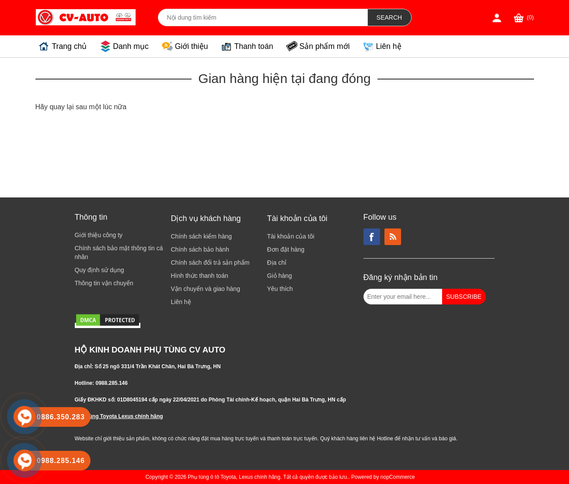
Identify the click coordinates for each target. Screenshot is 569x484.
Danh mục (130, 46)
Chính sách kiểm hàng (201, 236)
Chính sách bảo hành (200, 249)
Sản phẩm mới (324, 46)
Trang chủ (69, 46)
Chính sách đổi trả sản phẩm (210, 262)
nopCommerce (397, 477)
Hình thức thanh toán (199, 275)
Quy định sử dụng (99, 269)
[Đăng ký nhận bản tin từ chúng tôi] (402, 296)
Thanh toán (253, 46)
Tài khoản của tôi (290, 236)
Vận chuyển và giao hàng (205, 288)
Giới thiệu (191, 46)
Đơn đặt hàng (286, 249)
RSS (392, 236)
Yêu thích (280, 288)
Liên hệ (388, 46)
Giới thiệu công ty (99, 235)
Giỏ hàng (279, 275)
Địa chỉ (277, 262)
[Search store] (263, 17)
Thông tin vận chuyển (104, 283)
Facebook (371, 236)
